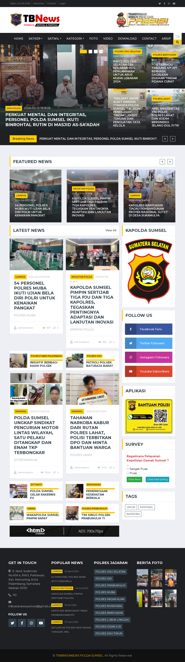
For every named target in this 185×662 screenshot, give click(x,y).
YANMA (31, 508)
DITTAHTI (36, 484)
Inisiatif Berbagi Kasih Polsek (43, 364)
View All (110, 230)
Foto (93, 38)
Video (108, 38)
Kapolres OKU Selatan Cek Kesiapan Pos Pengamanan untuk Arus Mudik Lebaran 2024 (125, 71)
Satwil (53, 38)
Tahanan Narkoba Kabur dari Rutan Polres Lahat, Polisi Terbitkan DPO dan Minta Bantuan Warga (90, 432)
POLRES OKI (103, 578)
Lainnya (21, 195)
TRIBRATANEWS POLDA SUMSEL (79, 655)
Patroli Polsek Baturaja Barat (99, 364)
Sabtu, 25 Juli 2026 (20, 3)
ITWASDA (120, 88)
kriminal (21, 411)
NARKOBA (133, 514)
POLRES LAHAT (161, 98)
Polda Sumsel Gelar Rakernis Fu (42, 494)
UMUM (131, 507)
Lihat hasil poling (157, 479)
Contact (51, 3)
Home (18, 38)
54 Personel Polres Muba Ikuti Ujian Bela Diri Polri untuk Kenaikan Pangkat (32, 210)
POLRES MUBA (105, 592)
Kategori (74, 38)
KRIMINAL (146, 507)
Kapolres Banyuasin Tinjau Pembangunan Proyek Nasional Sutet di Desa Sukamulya (148, 210)
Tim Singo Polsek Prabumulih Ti (95, 516)
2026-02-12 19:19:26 (37, 108)
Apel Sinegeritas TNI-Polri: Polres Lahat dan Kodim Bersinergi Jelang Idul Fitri (165, 117)
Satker (34, 38)
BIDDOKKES (94, 484)
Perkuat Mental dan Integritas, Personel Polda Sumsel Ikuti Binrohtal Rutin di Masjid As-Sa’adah (52, 119)
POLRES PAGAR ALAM (109, 599)
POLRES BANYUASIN (164, 54)
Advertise (38, 3)
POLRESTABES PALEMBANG (46, 356)
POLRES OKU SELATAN (128, 51)
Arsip (166, 38)
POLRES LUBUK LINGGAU (112, 619)
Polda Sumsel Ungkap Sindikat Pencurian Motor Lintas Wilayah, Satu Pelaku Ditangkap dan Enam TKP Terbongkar (36, 435)
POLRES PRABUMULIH (94, 508)
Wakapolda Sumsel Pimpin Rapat (43, 516)
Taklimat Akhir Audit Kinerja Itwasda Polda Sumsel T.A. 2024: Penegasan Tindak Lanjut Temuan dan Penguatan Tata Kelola (127, 112)
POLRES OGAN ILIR (108, 626)
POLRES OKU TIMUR (108, 633)
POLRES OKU (94, 356)
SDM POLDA (14, 108)
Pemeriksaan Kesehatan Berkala (96, 494)
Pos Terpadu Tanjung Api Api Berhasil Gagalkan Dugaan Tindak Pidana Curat (164, 73)
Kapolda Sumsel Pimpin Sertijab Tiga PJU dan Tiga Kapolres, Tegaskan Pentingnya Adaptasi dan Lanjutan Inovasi (91, 207)
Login (62, 3)
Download (127, 38)
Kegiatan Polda (83, 188)
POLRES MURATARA (108, 606)
